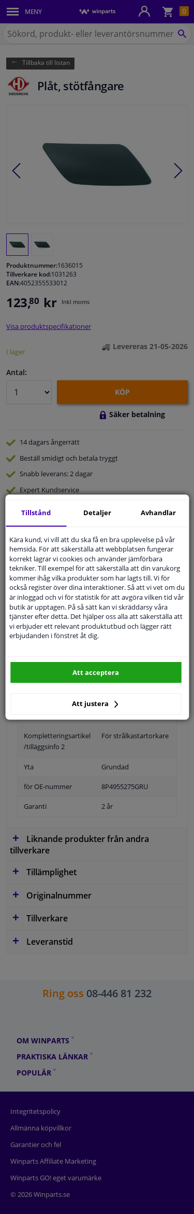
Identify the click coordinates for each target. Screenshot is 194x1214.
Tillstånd (36, 512)
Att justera (95, 703)
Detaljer (97, 512)
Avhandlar (158, 512)
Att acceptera (95, 672)
